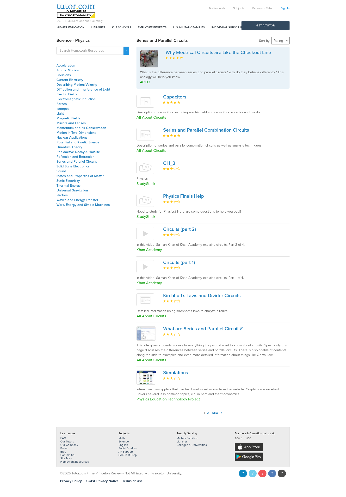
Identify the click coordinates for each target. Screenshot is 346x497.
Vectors (62, 195)
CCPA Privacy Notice (102, 481)
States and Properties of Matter (80, 176)
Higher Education (71, 27)
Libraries (98, 27)
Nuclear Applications (71, 137)
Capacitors (174, 97)
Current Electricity (69, 80)
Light (60, 113)
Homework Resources (74, 461)
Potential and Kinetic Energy (77, 142)
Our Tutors (67, 441)
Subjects (238, 8)
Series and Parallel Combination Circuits (206, 130)
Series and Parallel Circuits (76, 162)
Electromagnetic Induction (76, 99)
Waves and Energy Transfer (77, 200)
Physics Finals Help (183, 196)
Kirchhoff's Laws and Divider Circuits (202, 296)
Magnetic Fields (68, 118)
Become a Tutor (262, 8)
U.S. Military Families (189, 27)
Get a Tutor (265, 25)
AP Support (125, 451)
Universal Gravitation (72, 190)
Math (121, 438)
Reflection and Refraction (75, 157)
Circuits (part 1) (179, 262)
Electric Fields (66, 94)
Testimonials (217, 8)
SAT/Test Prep (127, 455)
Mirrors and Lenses (71, 123)
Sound (61, 171)
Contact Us (67, 455)
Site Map (66, 458)
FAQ (63, 438)
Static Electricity (68, 181)
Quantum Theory (69, 147)
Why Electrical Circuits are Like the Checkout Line (218, 52)
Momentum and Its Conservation (81, 128)
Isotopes (62, 109)
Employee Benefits (152, 27)
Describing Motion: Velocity (76, 85)
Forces (61, 104)
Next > (217, 413)
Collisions (63, 75)
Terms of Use (132, 481)
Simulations (175, 373)
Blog (63, 451)
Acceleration (65, 65)
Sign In (285, 8)
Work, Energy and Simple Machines (83, 205)
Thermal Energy (68, 186)
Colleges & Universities (192, 445)
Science (123, 441)
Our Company (69, 445)
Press (64, 448)
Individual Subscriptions (230, 27)
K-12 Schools (121, 27)
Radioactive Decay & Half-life (78, 152)
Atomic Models (67, 70)
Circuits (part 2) (179, 229)
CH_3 (169, 163)
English (123, 445)
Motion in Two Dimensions (76, 133)
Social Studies (127, 448)
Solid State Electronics (73, 166)
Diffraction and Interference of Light (83, 89)
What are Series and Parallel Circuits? (203, 329)
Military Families (187, 438)
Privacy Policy (71, 481)
